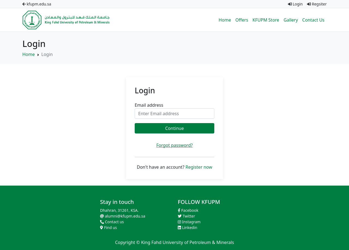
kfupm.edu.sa (36, 4)
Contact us (112, 221)
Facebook (188, 210)
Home (225, 20)
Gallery (291, 20)
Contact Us (313, 20)
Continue (174, 128)
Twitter (186, 216)
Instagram (189, 221)
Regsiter (317, 4)
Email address (149, 105)
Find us (108, 227)
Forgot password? (174, 145)
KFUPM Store (265, 20)
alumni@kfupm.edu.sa (122, 216)
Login (295, 4)
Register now (198, 167)
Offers (241, 20)
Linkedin (187, 227)
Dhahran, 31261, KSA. (119, 210)
